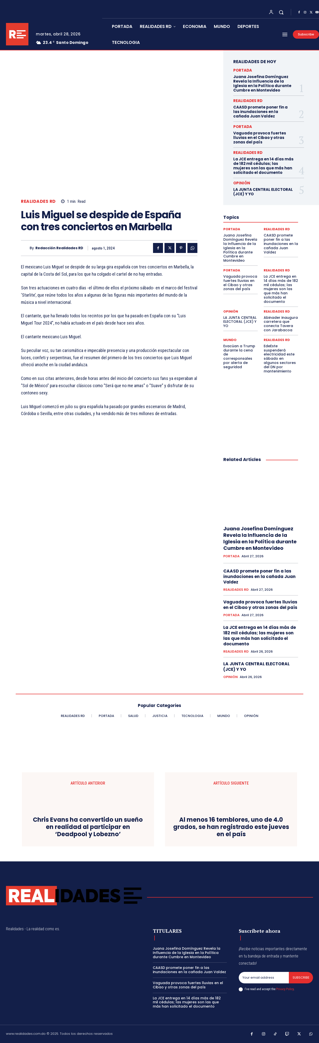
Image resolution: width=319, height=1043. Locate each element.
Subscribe (300, 977)
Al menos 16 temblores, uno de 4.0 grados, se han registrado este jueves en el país (231, 827)
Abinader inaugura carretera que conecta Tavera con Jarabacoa (281, 324)
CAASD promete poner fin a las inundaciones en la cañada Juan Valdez (260, 112)
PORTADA (242, 70)
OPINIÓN (241, 183)
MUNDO (230, 340)
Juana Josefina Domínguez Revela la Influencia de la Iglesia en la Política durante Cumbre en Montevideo (262, 83)
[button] (281, 12)
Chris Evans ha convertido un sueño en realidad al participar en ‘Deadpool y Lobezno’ (88, 827)
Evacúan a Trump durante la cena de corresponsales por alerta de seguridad (239, 356)
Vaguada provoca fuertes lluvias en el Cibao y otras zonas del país (259, 137)
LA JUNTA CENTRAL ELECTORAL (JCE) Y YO (263, 192)
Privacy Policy (285, 989)
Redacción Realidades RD (59, 248)
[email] (263, 977)
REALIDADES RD (38, 201)
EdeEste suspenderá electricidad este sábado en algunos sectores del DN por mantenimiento (280, 359)
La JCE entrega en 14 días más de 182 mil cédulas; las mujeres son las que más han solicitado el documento (263, 165)
